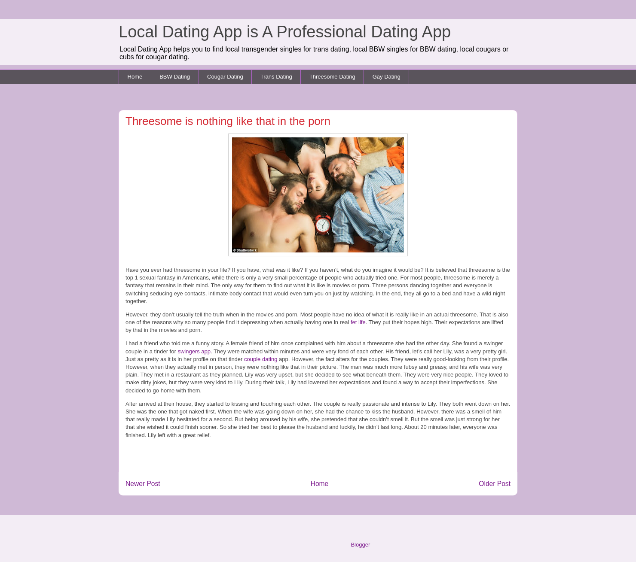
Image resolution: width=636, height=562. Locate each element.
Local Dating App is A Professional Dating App (285, 32)
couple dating (260, 359)
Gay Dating (387, 76)
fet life (357, 322)
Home (135, 76)
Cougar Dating (225, 76)
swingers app (194, 351)
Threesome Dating (332, 76)
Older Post (495, 483)
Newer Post (142, 483)
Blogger (360, 544)
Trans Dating (276, 76)
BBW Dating (174, 76)
